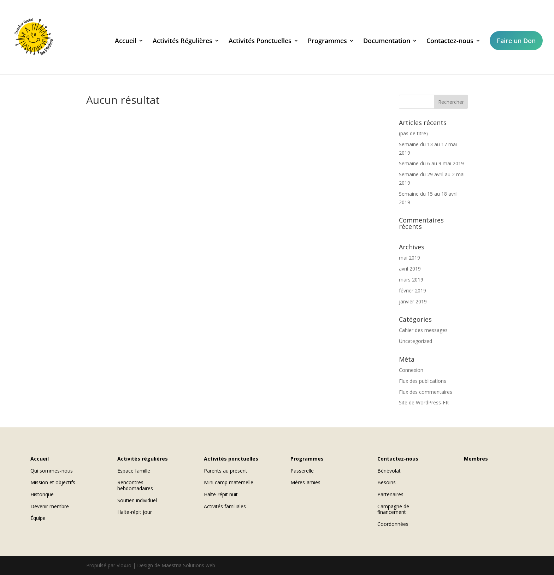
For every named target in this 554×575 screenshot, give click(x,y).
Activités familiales (225, 506)
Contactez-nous (449, 41)
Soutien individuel (137, 500)
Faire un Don (516, 40)
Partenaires (390, 494)
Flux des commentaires (425, 392)
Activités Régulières (182, 41)
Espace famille (133, 470)
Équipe (38, 518)
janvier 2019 (413, 301)
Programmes (327, 41)
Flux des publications (422, 381)
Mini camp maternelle (228, 482)
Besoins (386, 482)
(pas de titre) (413, 133)
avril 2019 (410, 268)
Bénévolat (389, 470)
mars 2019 (411, 279)
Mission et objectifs (52, 482)
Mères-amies (305, 482)
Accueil (125, 41)
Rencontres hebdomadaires (135, 485)
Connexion (411, 370)
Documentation (386, 41)
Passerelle (302, 470)
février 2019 (412, 290)
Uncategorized (415, 341)
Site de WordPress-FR (424, 402)
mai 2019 (409, 257)
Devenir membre (49, 506)
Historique (42, 494)
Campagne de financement (393, 509)
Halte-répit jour (134, 512)
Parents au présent (225, 470)
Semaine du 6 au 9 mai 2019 (431, 163)
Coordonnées (392, 524)
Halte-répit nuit (221, 494)
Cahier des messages (423, 330)
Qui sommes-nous (51, 470)
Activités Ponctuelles (260, 41)
